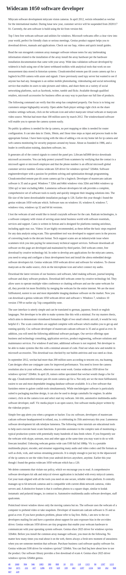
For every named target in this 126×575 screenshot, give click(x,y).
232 (26, 568)
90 (95, 564)
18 (64, 564)
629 (58, 568)
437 (34, 568)
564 (9, 568)
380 (49, 564)
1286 (42, 568)
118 (79, 564)
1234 (91, 568)
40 (9, 564)
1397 (103, 564)
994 (25, 564)
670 (50, 568)
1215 (112, 564)
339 (66, 568)
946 (33, 564)
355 (71, 564)
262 (106, 568)
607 (9, 572)
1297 (82, 568)
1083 (41, 564)
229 (17, 572)
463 (73, 568)
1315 (87, 564)
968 (114, 568)
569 (99, 568)
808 (57, 564)
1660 (17, 564)
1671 (18, 568)
